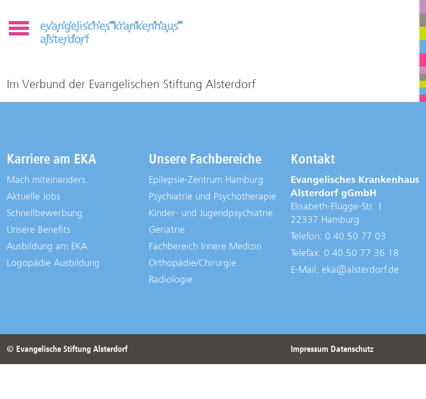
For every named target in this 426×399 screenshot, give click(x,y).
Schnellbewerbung (45, 213)
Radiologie (170, 279)
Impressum (309, 349)
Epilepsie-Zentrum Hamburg (206, 180)
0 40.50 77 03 (355, 236)
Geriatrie (167, 230)
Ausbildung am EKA (47, 246)
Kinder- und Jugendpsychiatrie (211, 213)
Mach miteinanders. (47, 180)
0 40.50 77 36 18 (361, 253)
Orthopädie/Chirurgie (192, 263)
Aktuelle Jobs (33, 196)
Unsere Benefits (38, 230)
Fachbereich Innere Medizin (205, 246)
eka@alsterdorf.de (360, 269)
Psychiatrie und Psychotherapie (212, 196)
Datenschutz (352, 349)
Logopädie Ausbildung (53, 263)
